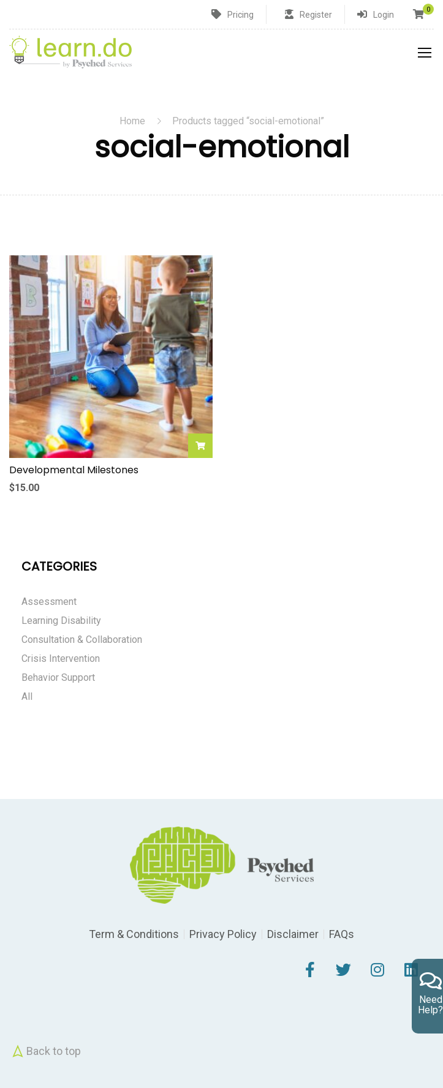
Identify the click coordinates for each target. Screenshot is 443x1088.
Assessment (49, 601)
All (26, 696)
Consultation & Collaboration (81, 639)
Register (316, 15)
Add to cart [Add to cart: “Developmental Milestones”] (200, 445)
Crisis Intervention (60, 658)
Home (132, 121)
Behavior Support (58, 677)
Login (383, 15)
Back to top (45, 1051)
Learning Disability (61, 620)
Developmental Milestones (73, 470)
